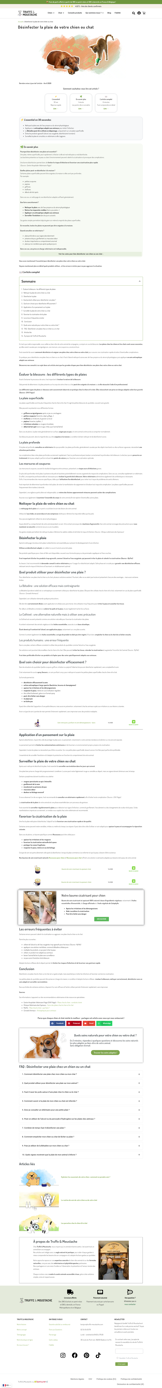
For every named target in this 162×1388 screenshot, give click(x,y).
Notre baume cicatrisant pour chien (83, 895)
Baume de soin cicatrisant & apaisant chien (76, 882)
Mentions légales (77, 1379)
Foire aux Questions (55, 1329)
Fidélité (51, 1345)
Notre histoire (21, 1324)
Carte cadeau (53, 1340)
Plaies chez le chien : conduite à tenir (69, 1002)
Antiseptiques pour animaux (46, 1010)
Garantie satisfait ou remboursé (59, 1324)
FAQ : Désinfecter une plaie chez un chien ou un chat (41, 329)
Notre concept (22, 1329)
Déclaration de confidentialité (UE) (130, 1384)
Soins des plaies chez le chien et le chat (60, 1005)
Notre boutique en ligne (25, 1340)
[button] (133, 13)
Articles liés (28, 332)
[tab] (81, 1074)
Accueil (20, 22)
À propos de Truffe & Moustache (35, 336)
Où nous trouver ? (23, 1345)
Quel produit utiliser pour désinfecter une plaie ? (40, 300)
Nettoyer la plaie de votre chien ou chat (37, 293)
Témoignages (21, 1334)
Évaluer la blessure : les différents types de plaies (39, 289)
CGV (90, 1379)
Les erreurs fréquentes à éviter (34, 318)
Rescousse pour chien (57, 858)
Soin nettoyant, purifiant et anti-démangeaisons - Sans (76, 723)
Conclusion (28, 321)
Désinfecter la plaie (30, 296)
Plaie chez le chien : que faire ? (39, 1008)
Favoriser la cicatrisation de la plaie (35, 314)
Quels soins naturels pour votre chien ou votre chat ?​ (41, 325)
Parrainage (52, 1334)
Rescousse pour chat (74, 858)
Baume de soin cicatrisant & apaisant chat (76, 869)
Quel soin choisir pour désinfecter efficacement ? (40, 303)
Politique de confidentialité (131, 1379)
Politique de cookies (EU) (106, 1379)
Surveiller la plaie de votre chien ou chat (36, 311)
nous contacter (130, 1304)
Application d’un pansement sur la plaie (37, 307)
